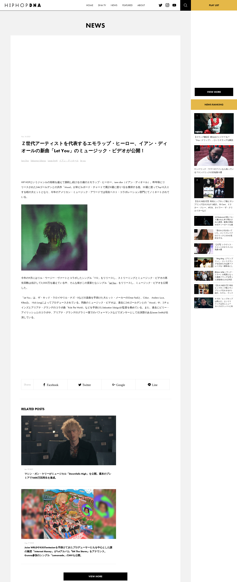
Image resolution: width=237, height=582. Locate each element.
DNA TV (28, 544)
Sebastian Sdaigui (38, 160)
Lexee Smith (53, 160)
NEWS (27, 550)
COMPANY (44, 550)
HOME (27, 539)
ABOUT (27, 562)
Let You (112, 283)
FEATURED (29, 556)
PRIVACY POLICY (47, 544)
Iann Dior (25, 160)
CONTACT (44, 539)
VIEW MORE (95, 493)
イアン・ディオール (69, 160)
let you (83, 160)
